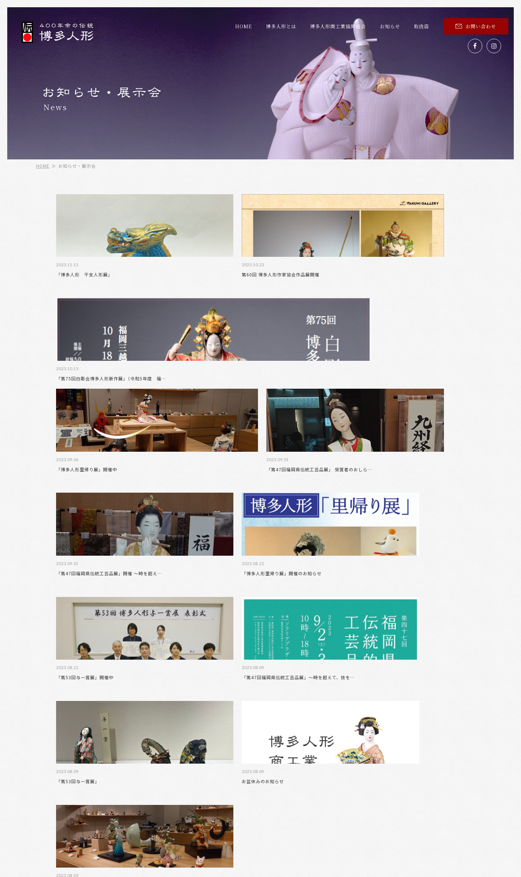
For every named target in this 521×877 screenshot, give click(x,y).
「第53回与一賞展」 (182, 500)
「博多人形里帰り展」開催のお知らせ (304, 388)
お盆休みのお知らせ (285, 500)
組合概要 (441, 755)
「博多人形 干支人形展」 (84, 275)
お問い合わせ (476, 26)
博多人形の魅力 (378, 755)
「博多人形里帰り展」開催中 (399, 275)
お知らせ (390, 26)
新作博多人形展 (375, 767)
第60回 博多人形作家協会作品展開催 (199, 275)
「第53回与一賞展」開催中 (397, 388)
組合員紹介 (255, 767)
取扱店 (421, 26)
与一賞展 (438, 767)
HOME (243, 26)
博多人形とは (281, 26)
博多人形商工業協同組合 (338, 26)
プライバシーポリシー (384, 780)
